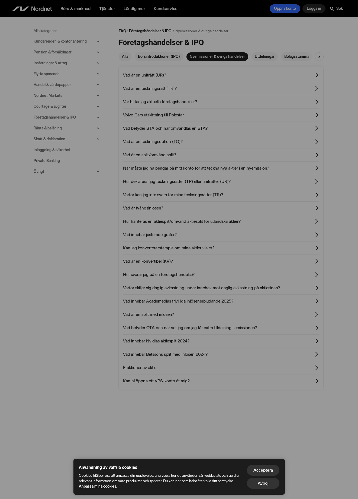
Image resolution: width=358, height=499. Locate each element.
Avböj (263, 483)
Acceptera (263, 470)
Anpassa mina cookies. (98, 486)
